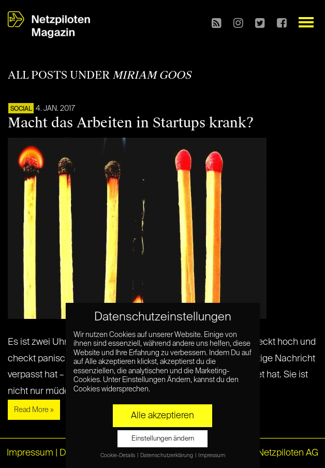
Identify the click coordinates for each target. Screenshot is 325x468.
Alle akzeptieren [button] (162, 415)
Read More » (34, 410)
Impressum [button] (211, 455)
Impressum (30, 453)
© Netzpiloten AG (282, 453)
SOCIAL (21, 109)
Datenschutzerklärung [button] (167, 455)
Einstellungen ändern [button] (162, 438)
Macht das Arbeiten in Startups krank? (131, 122)
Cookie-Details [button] (118, 455)
